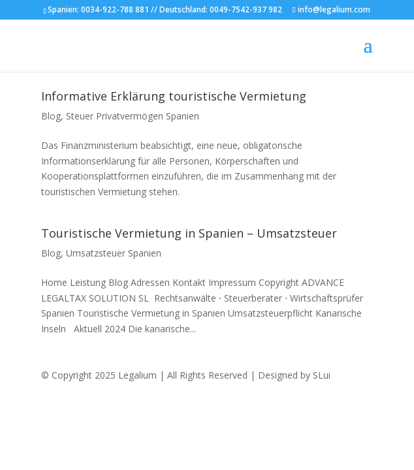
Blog (51, 116)
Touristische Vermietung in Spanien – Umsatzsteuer (189, 233)
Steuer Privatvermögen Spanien (132, 116)
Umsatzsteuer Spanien (113, 253)
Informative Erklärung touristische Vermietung (173, 96)
